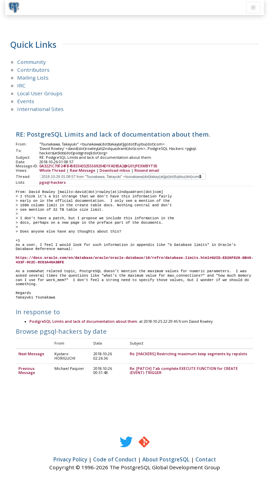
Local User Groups (40, 93)
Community (31, 61)
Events (25, 101)
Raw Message (82, 170)
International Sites (40, 109)
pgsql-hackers (52, 182)
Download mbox (115, 170)
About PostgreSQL (166, 459)
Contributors (33, 69)
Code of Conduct (115, 459)
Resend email (146, 170)
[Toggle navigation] (253, 7)
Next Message (31, 354)
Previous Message (26, 371)
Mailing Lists (33, 77)
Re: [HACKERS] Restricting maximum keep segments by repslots (188, 354)
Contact (205, 459)
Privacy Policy (70, 459)
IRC (21, 85)
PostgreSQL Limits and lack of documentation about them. (83, 321)
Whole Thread (52, 170)
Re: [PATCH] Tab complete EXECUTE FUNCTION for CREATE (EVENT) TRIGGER (184, 371)
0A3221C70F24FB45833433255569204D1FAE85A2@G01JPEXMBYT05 (98, 166)
